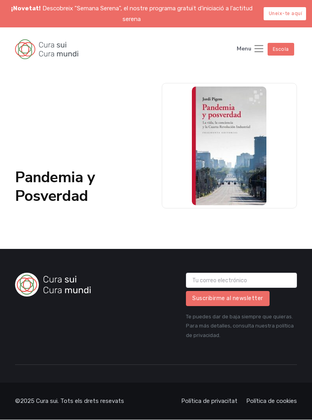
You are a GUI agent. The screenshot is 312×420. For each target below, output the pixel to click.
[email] (241, 280)
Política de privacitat (209, 401)
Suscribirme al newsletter (227, 298)
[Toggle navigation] (250, 49)
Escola (281, 49)
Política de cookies (271, 401)
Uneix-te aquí (285, 13)
